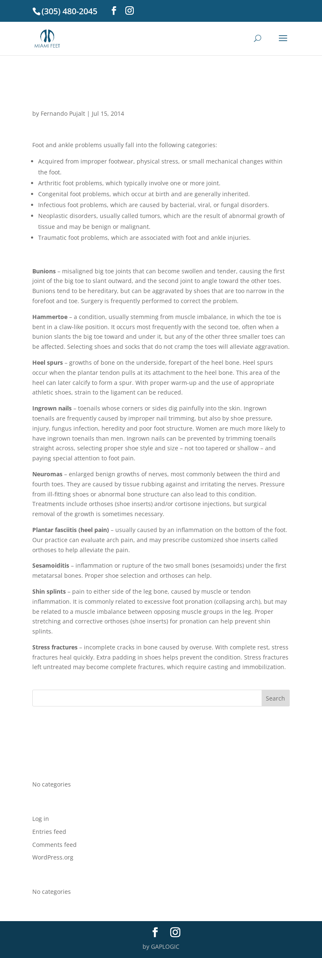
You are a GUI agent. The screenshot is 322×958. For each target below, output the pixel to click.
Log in (40, 819)
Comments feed (54, 845)
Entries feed (49, 832)
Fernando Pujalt (63, 113)
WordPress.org (52, 857)
